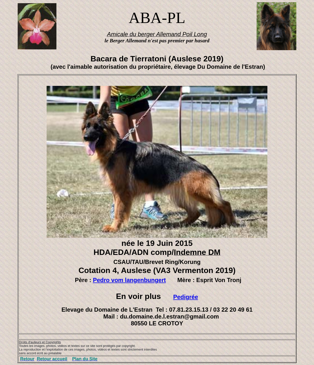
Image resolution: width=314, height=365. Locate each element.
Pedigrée (185, 297)
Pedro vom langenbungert (129, 280)
